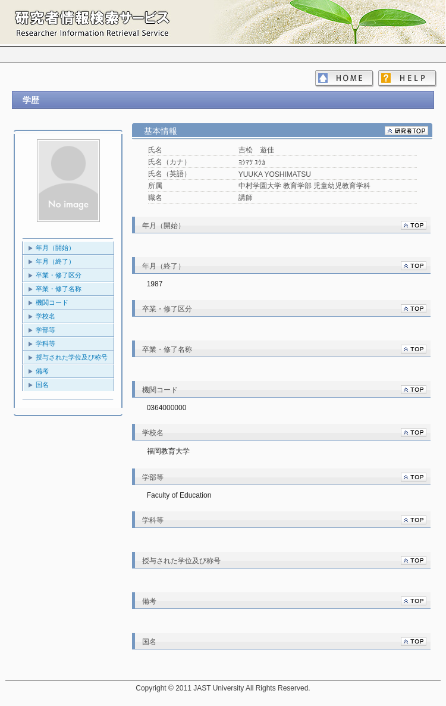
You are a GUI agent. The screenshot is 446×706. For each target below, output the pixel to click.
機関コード (52, 302)
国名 (42, 384)
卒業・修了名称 (58, 288)
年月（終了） (55, 261)
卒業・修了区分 (58, 275)
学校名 (45, 316)
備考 (42, 370)
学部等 (45, 329)
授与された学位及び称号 (72, 357)
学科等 (45, 343)
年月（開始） (55, 247)
